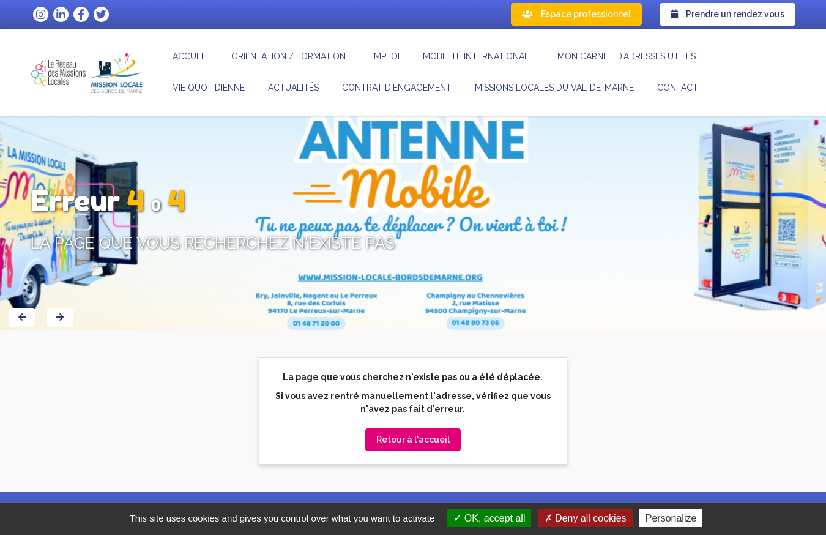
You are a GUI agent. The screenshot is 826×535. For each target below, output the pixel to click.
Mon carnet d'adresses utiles (626, 56)
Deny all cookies (586, 518)
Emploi (384, 56)
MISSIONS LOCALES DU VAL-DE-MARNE (554, 87)
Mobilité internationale (478, 56)
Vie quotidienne (209, 87)
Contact (677, 87)
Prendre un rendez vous (727, 14)
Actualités (293, 87)
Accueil (190, 56)
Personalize (671, 518)
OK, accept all (489, 518)
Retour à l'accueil (413, 439)
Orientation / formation (288, 56)
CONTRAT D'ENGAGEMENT (397, 87)
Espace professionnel (576, 14)
